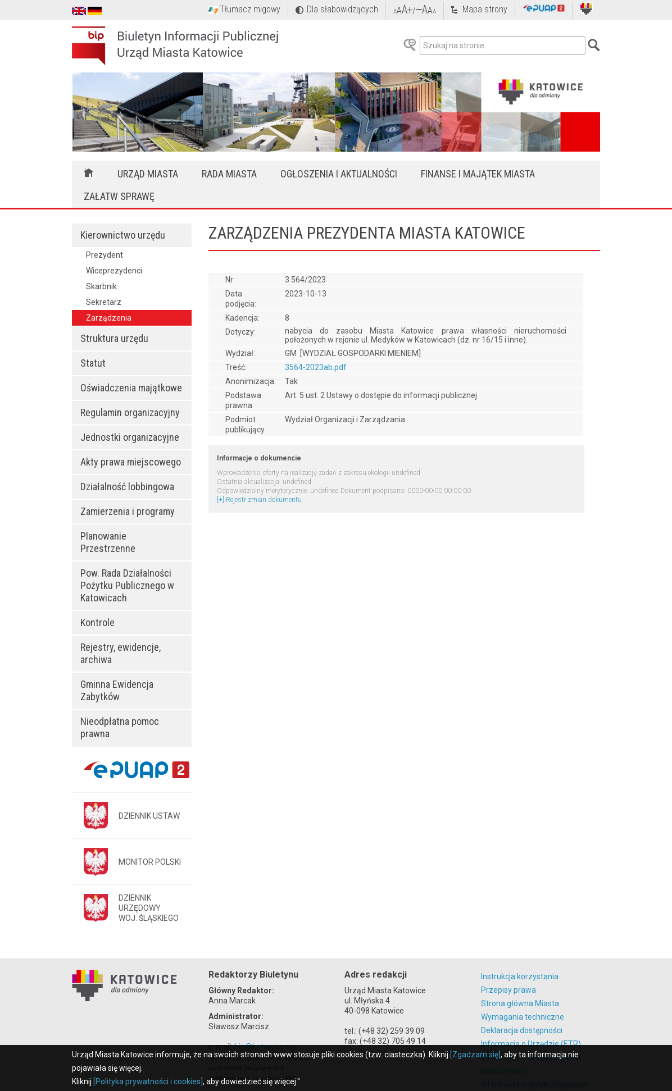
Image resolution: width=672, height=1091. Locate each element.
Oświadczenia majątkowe (131, 388)
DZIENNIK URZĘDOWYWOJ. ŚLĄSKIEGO (149, 908)
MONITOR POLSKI (150, 861)
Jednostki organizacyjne (129, 437)
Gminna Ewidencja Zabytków (116, 690)
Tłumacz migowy (250, 9)
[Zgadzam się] (475, 1054)
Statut (93, 363)
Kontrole (97, 622)
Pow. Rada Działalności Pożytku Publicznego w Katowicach (127, 585)
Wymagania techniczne (522, 1016)
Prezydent (104, 254)
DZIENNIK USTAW (149, 815)
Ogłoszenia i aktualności (338, 174)
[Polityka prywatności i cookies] (148, 1081)
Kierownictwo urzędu (122, 235)
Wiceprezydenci (114, 270)
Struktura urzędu (114, 338)
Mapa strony (484, 9)
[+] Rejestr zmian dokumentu (259, 500)
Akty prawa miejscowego (130, 462)
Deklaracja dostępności (521, 1030)
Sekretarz (103, 302)
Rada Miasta (229, 174)
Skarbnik (101, 286)
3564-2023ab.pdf (316, 367)
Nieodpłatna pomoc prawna (119, 727)
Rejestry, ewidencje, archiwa (120, 653)
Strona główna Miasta (520, 1003)
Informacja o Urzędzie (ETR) (531, 1043)
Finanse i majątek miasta (478, 174)
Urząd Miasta (147, 174)
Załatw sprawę (119, 196)
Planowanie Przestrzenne (107, 542)
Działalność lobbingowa (127, 486)
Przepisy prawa (508, 989)
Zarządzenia (108, 317)
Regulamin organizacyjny (130, 412)
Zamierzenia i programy (127, 511)
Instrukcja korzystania (520, 976)
